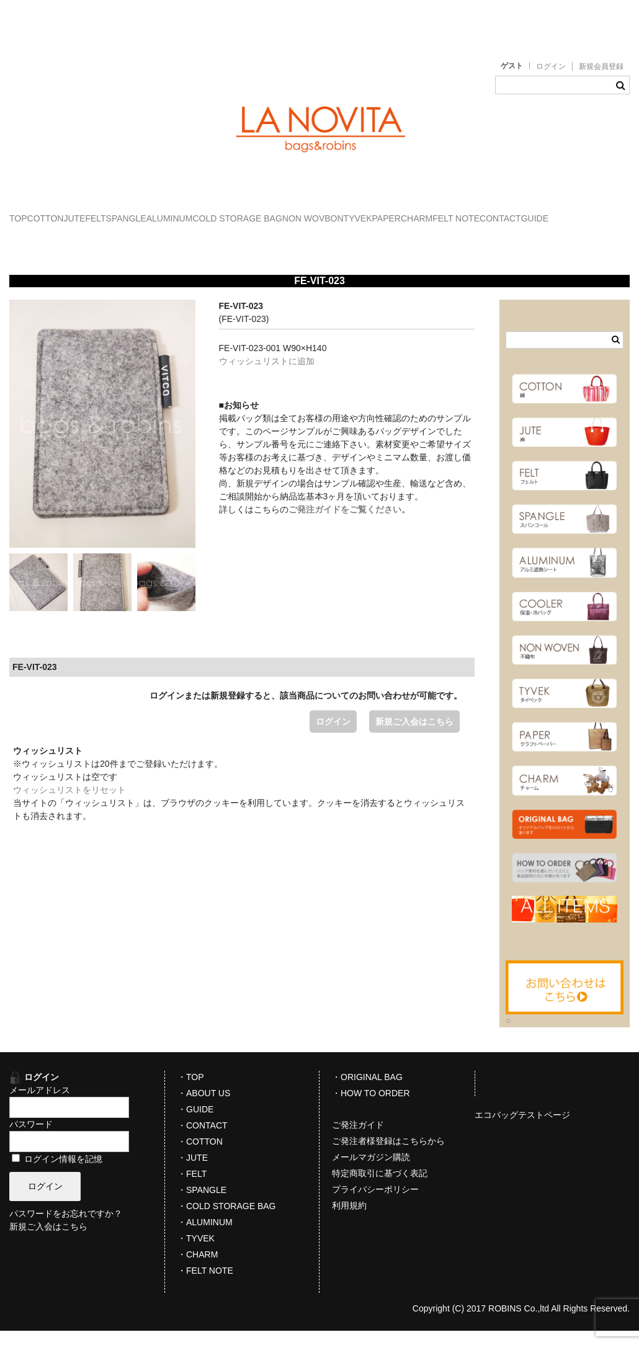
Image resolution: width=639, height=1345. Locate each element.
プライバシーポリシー (375, 1204)
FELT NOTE (157, 239)
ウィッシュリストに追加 (267, 375)
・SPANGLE (201, 1204)
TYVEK (574, 213)
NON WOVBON (504, 213)
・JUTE (192, 1172)
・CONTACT (202, 1140)
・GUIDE (195, 1123)
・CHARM (197, 1269)
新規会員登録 (601, 66)
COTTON (83, 213)
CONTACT (226, 239)
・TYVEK (196, 1253)
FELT (184, 213)
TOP (31, 213)
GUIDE (286, 239)
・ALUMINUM (205, 1236)
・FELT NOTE (205, 1285)
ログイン (551, 66)
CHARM (91, 239)
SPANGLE (240, 213)
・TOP (190, 1091)
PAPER (36, 239)
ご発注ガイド (358, 1139)
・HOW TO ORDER (371, 1107)
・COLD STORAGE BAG (226, 1220)
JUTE (138, 213)
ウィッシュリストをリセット (69, 804)
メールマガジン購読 (371, 1171)
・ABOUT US (203, 1107)
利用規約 (349, 1220)
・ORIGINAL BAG (367, 1091)
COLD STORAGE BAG (402, 213)
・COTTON (200, 1156)
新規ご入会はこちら (414, 736)
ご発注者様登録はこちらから (388, 1155)
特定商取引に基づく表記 (379, 1187)
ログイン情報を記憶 (57, 1173)
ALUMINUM (310, 213)
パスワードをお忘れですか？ (65, 1228)
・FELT (192, 1188)
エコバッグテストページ (522, 1129)
